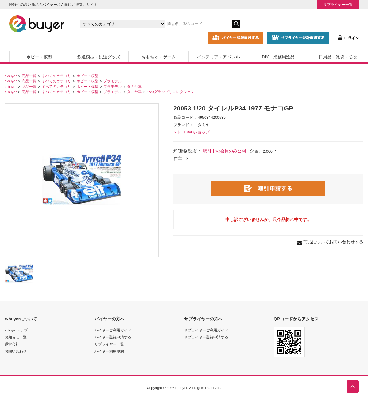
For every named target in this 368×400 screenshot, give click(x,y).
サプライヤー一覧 (338, 4)
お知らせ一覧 (16, 337)
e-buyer (11, 76)
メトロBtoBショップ (191, 132)
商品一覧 (29, 76)
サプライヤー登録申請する (206, 337)
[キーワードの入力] (198, 24)
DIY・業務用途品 (278, 56)
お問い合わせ (16, 351)
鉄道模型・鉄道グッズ (98, 56)
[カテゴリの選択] (122, 24)
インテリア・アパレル (218, 56)
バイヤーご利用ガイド (112, 330)
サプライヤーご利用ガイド (206, 330)
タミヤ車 (134, 86)
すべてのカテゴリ (56, 76)
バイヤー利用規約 (109, 351)
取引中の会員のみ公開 (224, 150)
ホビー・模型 (39, 56)
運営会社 (12, 344)
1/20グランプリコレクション (170, 92)
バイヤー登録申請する (112, 337)
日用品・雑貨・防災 (338, 56)
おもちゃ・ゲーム (158, 56)
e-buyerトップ (16, 330)
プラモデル (112, 81)
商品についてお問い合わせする (333, 241)
